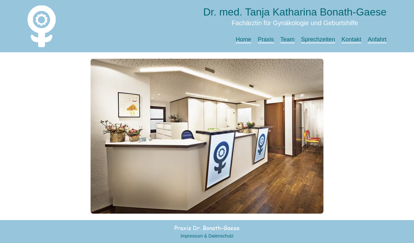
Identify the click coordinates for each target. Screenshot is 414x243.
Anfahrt (377, 39)
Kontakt (351, 39)
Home (243, 39)
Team (287, 39)
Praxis (266, 39)
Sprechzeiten (318, 39)
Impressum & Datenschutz (207, 235)
